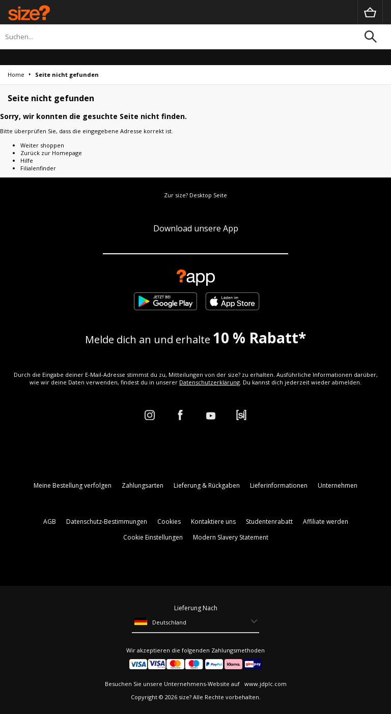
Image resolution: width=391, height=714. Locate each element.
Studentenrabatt (269, 521)
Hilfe (26, 160)
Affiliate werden (325, 521)
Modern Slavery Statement (230, 537)
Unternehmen (337, 485)
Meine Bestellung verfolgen (72, 485)
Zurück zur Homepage (51, 153)
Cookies (169, 521)
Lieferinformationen (279, 485)
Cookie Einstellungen (153, 537)
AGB (49, 521)
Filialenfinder (38, 168)
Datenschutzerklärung (209, 382)
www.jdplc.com (265, 684)
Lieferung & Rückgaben (207, 485)
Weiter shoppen (42, 145)
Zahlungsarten (142, 485)
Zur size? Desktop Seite (195, 195)
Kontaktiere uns (213, 521)
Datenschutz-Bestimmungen (106, 521)
